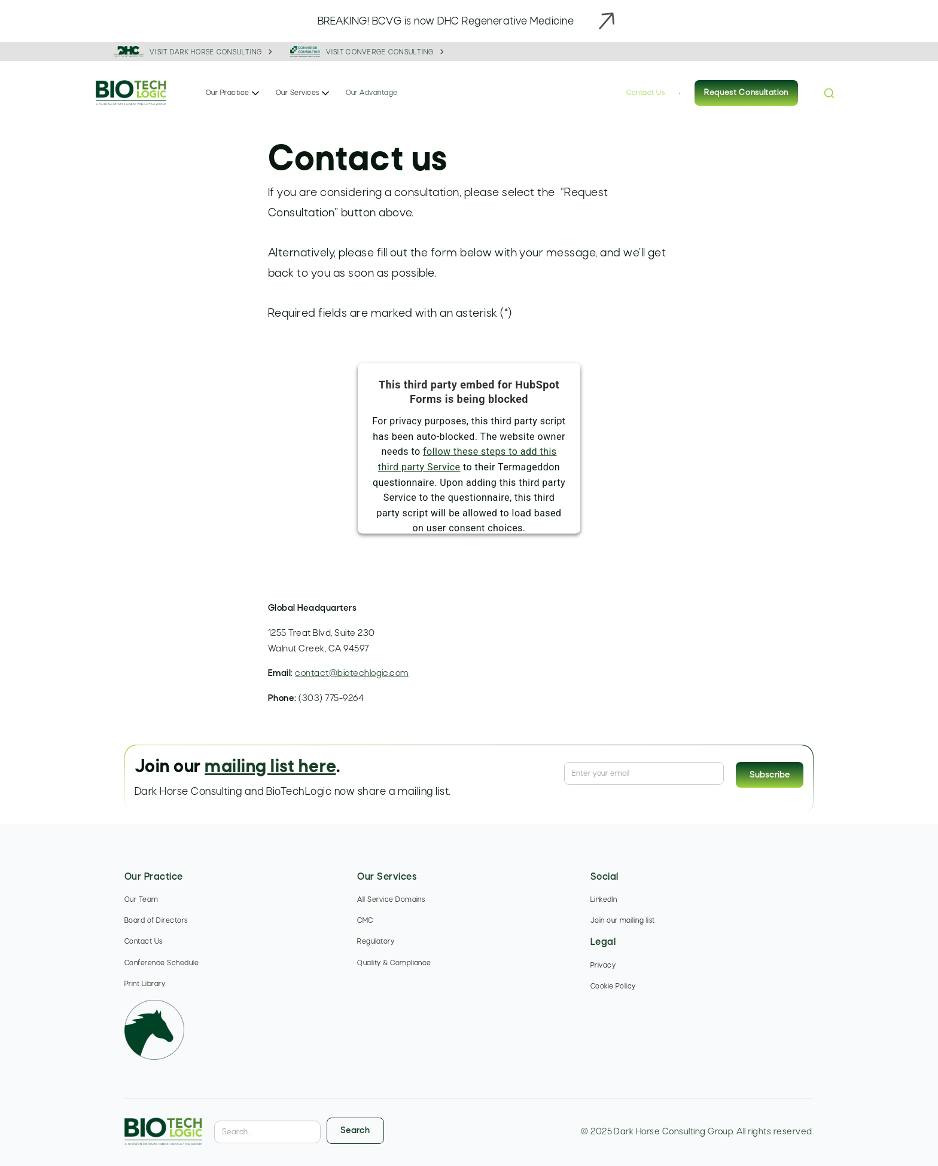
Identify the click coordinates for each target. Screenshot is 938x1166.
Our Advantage (372, 93)
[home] (131, 93)
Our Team (141, 900)
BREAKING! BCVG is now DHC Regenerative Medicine (446, 21)
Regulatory (375, 941)
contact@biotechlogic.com (352, 673)
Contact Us (645, 93)
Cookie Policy (613, 986)
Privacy (603, 965)
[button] (234, 93)
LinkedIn (603, 900)
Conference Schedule (161, 963)
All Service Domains (391, 900)
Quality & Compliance (394, 963)
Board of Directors (156, 921)
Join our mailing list (622, 921)
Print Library (144, 984)
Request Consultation (746, 93)
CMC (365, 921)
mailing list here (270, 767)
